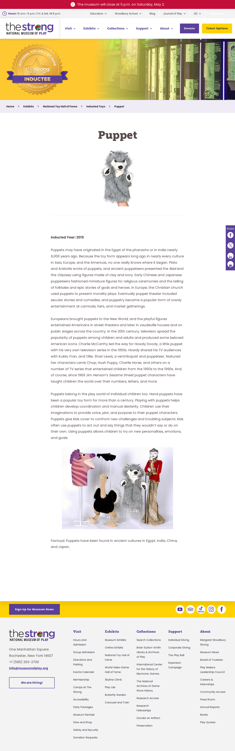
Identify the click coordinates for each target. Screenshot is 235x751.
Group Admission (84, 652)
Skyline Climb (113, 679)
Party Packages (83, 707)
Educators (96, 13)
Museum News (209, 652)
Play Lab (110, 687)
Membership (81, 679)
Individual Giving (178, 640)
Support (142, 28)
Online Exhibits (114, 647)
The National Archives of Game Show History (148, 685)
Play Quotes (207, 722)
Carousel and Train (117, 702)
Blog (152, 13)
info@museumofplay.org (28, 668)
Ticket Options (217, 28)
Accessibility (81, 699)
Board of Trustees (211, 660)
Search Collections (149, 640)
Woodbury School (126, 13)
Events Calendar (83, 672)
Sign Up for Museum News (34, 609)
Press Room (207, 699)
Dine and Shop (82, 722)
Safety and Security (85, 730)
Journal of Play (172, 13)
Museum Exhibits (115, 640)
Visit (68, 28)
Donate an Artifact (148, 718)
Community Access (212, 692)
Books (204, 715)
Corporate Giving (179, 647)
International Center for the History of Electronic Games (149, 669)
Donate (189, 28)
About (164, 28)
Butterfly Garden (115, 695)
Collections (116, 28)
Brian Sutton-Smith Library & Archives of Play (149, 652)
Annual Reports (210, 707)
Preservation (145, 725)
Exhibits (89, 28)
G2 (195, 13)
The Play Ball (176, 655)
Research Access (148, 698)
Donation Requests (85, 737)
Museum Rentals (84, 715)
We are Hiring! (32, 683)
